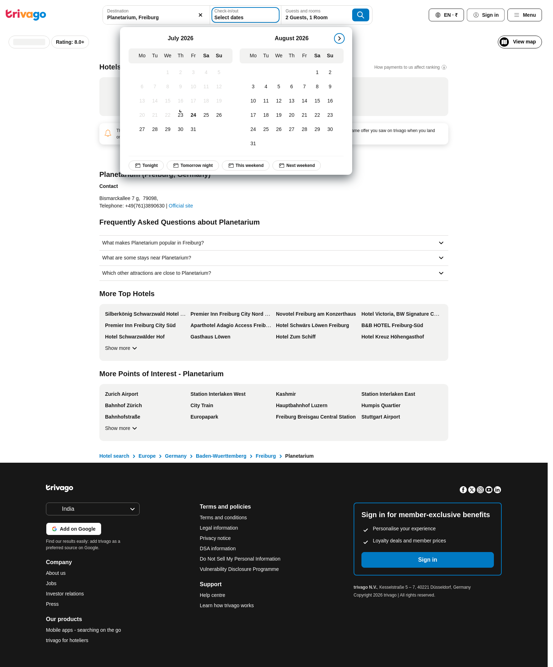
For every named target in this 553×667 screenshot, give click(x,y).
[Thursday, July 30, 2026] (180, 129)
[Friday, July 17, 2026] (193, 101)
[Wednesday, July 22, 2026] (167, 115)
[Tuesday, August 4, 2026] (266, 86)
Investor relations (65, 594)
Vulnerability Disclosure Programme (239, 569)
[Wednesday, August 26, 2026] (278, 129)
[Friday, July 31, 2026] (193, 129)
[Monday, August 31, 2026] (253, 143)
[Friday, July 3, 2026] (193, 72)
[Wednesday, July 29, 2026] (167, 129)
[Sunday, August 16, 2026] (330, 101)
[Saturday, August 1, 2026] (317, 72)
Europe (147, 456)
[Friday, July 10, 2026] (193, 86)
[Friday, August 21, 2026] (304, 115)
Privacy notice (215, 538)
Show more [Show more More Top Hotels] (122, 348)
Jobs (51, 583)
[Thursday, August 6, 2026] (291, 86)
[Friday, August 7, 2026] (304, 86)
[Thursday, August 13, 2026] (291, 101)
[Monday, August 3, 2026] (253, 86)
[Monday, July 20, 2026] (142, 115)
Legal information (219, 528)
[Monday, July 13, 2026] (142, 101)
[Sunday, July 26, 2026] (219, 115)
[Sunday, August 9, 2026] (330, 86)
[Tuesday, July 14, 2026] (154, 101)
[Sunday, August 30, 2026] (330, 129)
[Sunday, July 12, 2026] (219, 86)
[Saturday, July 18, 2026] (206, 101)
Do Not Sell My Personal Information (241, 559)
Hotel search (114, 456)
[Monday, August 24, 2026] (253, 129)
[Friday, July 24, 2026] (193, 115)
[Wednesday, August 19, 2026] (278, 115)
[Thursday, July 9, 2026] (180, 86)
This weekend (246, 165)
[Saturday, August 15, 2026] (317, 101)
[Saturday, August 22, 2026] (317, 115)
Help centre (212, 595)
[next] (339, 38)
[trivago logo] (26, 15)
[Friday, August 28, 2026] (304, 129)
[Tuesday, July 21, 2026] (154, 115)
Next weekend (296, 165)
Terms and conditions (223, 517)
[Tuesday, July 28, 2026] (154, 129)
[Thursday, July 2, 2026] (180, 72)
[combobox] (156, 15)
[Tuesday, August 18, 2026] (266, 115)
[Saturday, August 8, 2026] (317, 86)
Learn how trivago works (227, 605)
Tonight (146, 165)
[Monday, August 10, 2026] (253, 101)
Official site (181, 206)
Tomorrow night (193, 165)
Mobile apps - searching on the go (83, 630)
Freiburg (266, 456)
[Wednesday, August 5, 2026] (278, 86)
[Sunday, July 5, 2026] (219, 72)
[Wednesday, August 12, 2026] (278, 101)
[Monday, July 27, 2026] (142, 129)
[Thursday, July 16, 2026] (180, 101)
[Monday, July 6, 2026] (142, 86)
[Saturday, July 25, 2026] (206, 115)
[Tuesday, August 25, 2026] (266, 129)
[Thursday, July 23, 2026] (180, 115)
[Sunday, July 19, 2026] (219, 101)
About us (56, 573)
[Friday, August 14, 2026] (304, 101)
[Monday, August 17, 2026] (253, 115)
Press (52, 604)
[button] (156, 15)
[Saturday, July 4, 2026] (206, 72)
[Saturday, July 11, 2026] (206, 86)
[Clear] (200, 15)
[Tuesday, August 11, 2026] (266, 101)
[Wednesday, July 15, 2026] (167, 101)
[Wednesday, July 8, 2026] (167, 86)
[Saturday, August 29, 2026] (317, 129)
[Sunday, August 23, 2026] (330, 115)
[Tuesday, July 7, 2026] (154, 86)
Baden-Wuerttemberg (221, 456)
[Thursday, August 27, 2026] (291, 129)
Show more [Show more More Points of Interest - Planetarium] (122, 428)
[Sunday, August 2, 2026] (330, 72)
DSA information (218, 548)
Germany (176, 456)
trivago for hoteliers (67, 640)
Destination (118, 11)
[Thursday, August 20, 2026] (291, 115)
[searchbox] (156, 17)
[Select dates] (245, 15)
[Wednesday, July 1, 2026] (167, 72)
